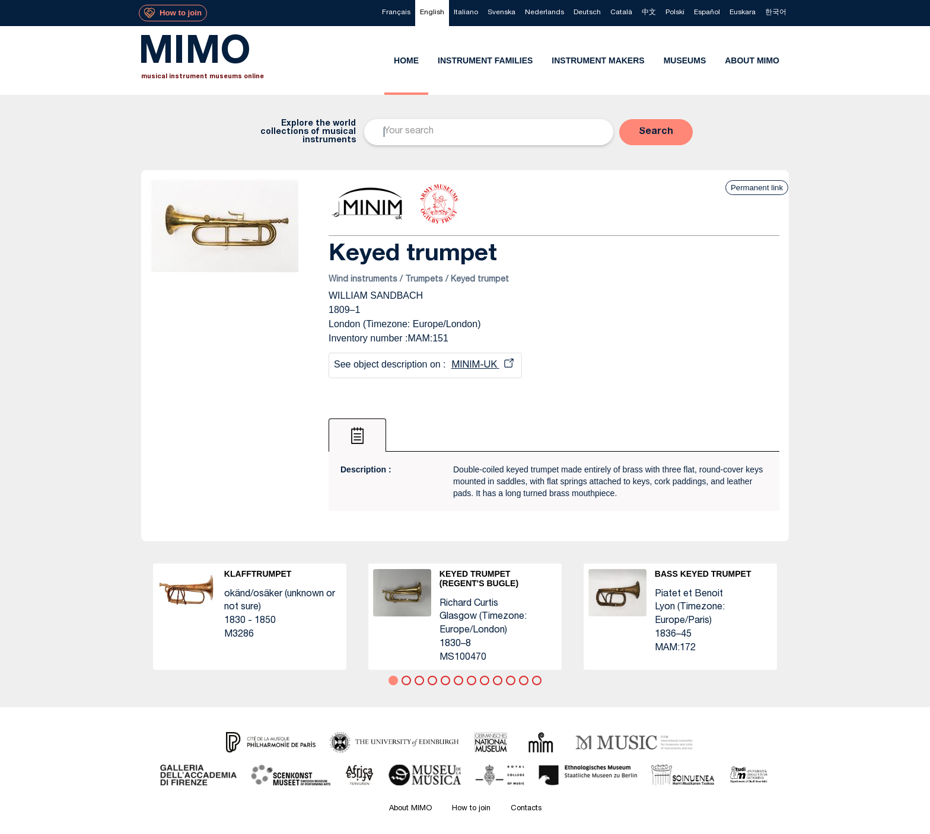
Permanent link (757, 187)
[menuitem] (396, 13)
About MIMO (410, 809)
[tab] (357, 435)
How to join (471, 809)
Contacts (526, 809)
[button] (656, 132)
